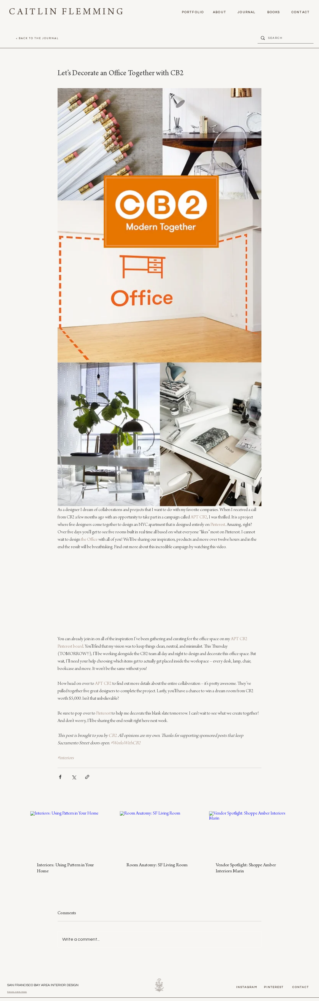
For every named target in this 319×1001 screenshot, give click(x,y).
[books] (273, 12)
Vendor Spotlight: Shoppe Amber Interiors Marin (246, 868)
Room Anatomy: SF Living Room (157, 865)
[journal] (246, 12)
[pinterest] (273, 987)
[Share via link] (87, 777)
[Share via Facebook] (60, 777)
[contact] (300, 12)
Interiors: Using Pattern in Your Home (65, 868)
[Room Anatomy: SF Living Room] (159, 833)
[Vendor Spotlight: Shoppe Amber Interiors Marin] (249, 833)
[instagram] (246, 987)
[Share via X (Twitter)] (73, 777)
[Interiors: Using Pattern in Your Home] (70, 833)
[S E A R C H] (285, 38)
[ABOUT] (220, 12)
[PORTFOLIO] (193, 12)
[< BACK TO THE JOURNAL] (37, 38)
